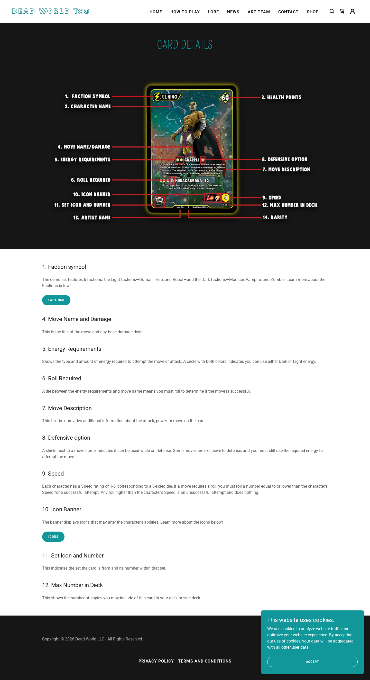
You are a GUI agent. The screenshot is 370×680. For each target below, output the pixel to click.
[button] (352, 11)
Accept (312, 661)
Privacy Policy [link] (156, 661)
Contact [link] (288, 12)
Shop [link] (313, 12)
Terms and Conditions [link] (204, 661)
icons (53, 537)
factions (56, 300)
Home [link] (156, 12)
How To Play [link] (185, 12)
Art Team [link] (259, 12)
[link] (60, 12)
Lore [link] (213, 12)
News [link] (233, 12)
